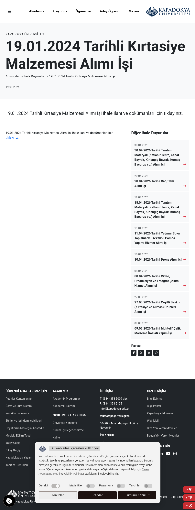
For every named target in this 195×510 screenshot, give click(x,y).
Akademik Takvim (64, 406)
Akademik (36, 11)
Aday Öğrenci (110, 11)
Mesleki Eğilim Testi (18, 435)
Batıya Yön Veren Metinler (163, 435)
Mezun (134, 11)
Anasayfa (12, 76)
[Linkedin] (161, 454)
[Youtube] (168, 454)
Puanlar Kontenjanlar (19, 398)
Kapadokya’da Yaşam (19, 457)
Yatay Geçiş (13, 443)
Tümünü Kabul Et (137, 495)
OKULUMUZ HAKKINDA (69, 415)
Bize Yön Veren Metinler (162, 428)
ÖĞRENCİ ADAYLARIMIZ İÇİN (26, 391)
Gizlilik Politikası (74, 473)
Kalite (56, 437)
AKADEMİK (61, 391)
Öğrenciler (84, 11)
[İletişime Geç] (189, 489)
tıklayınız (12, 137)
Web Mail (153, 420)
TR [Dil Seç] (190, 497)
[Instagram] (175, 454)
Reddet (97, 495)
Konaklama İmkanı (17, 413)
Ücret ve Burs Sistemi (19, 406)
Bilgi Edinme (155, 398)
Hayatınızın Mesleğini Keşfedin (25, 428)
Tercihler (58, 495)
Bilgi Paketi (154, 406)
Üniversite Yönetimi (65, 423)
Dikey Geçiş (13, 450)
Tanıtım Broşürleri (17, 465)
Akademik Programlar (66, 398)
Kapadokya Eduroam (160, 413)
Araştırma (59, 11)
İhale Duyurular (34, 76)
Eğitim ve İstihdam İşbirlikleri (24, 420)
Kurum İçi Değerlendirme (68, 430)
